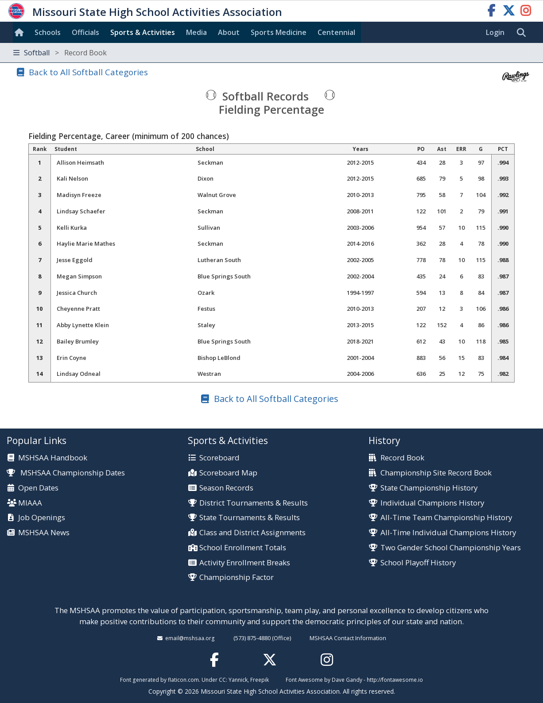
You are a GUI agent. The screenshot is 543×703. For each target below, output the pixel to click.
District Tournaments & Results (253, 503)
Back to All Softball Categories (88, 71)
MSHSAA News (44, 533)
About (229, 32)
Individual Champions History (432, 503)
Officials (85, 32)
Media (196, 32)
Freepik (259, 679)
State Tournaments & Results (249, 518)
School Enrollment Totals (242, 548)
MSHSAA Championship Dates (66, 472)
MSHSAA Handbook (52, 458)
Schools (48, 32)
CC (222, 679)
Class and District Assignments (252, 533)
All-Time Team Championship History (446, 518)
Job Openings (41, 518)
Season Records (226, 488)
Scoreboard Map (228, 473)
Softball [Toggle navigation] (60, 53)
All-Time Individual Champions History (448, 533)
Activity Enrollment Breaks (244, 563)
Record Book (402, 458)
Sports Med (278, 32)
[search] (523, 32)
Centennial (336, 32)
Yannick (238, 679)
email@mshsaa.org (190, 637)
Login (495, 32)
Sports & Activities (142, 32)
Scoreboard (219, 458)
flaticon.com (183, 679)
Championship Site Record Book (436, 473)
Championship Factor (236, 577)
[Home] (21, 32)
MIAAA (30, 503)
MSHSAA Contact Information (348, 638)
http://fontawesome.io (395, 679)
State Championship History (428, 488)
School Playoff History (418, 563)
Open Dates (38, 488)
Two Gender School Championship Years (450, 548)
